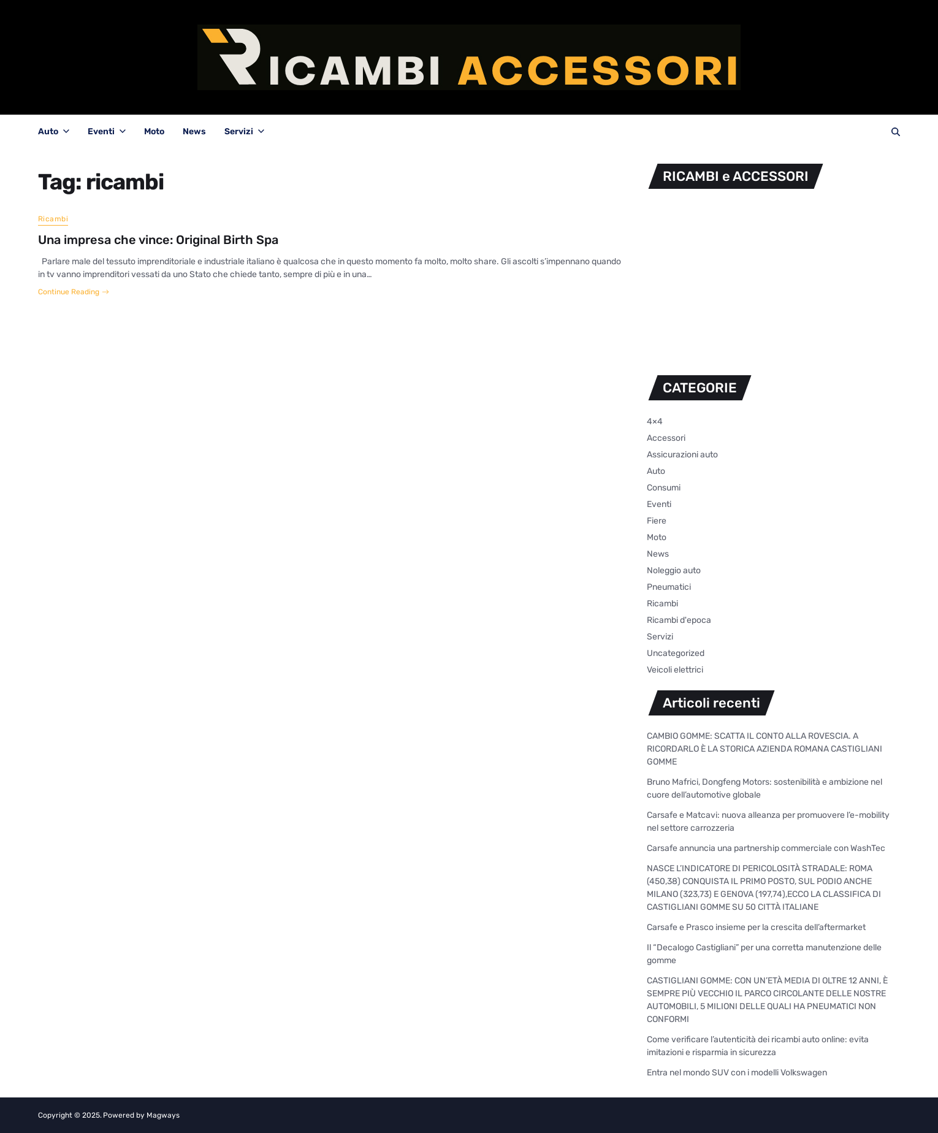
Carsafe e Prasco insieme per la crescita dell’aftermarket (756, 927)
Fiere (656, 521)
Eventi (107, 131)
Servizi (244, 131)
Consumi (664, 488)
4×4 (655, 421)
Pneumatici (669, 587)
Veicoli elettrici (675, 670)
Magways (163, 1115)
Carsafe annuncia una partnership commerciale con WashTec (766, 848)
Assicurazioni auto (682, 454)
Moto (154, 131)
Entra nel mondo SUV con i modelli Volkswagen (737, 1072)
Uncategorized (675, 653)
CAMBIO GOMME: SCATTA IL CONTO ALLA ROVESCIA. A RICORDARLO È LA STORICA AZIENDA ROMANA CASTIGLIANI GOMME (764, 749)
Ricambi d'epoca (679, 620)
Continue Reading (73, 292)
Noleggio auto (674, 570)
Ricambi (53, 219)
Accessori (666, 438)
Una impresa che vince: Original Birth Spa (158, 239)
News (194, 131)
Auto (53, 131)
